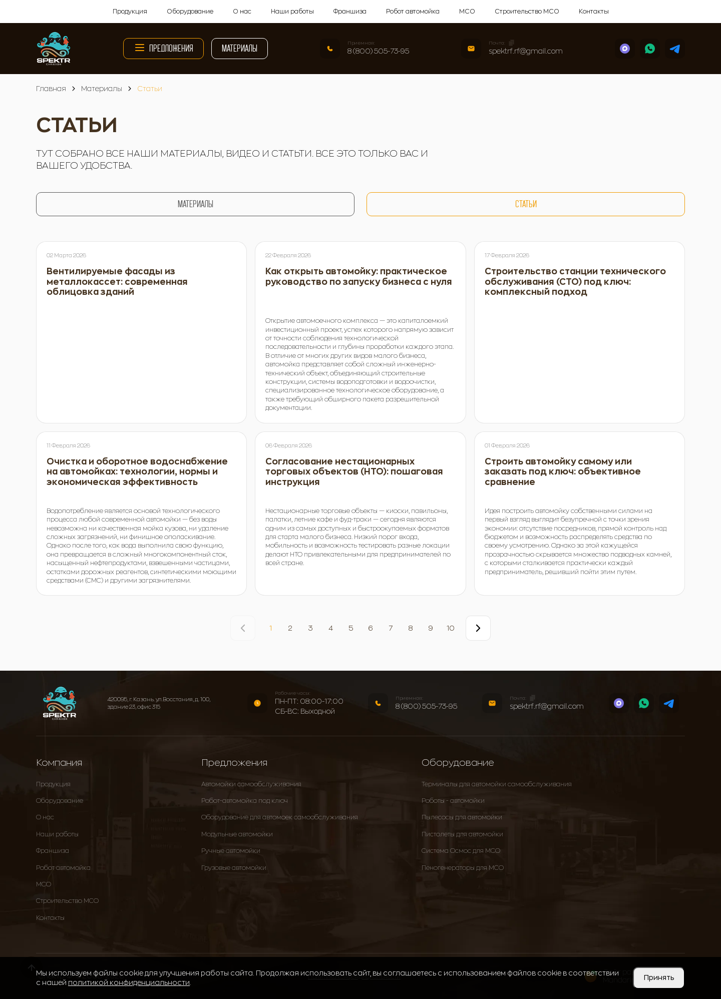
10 (451, 628)
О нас (242, 12)
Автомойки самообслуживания (251, 784)
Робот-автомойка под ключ (244, 801)
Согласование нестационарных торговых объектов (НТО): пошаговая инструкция (354, 471)
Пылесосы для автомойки (462, 817)
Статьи (526, 204)
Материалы (239, 48)
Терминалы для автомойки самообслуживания (497, 784)
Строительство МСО (527, 12)
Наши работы (292, 12)
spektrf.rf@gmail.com (526, 51)
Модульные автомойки (237, 834)
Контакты (594, 12)
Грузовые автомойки (233, 868)
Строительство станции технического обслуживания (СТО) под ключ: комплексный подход (575, 281)
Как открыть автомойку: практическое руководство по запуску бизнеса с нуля (358, 276)
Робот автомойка (413, 12)
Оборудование (190, 12)
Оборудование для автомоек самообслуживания (279, 817)
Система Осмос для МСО (461, 851)
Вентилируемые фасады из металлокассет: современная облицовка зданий (117, 281)
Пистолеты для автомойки (462, 834)
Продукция (130, 12)
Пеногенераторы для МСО (463, 868)
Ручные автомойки (230, 851)
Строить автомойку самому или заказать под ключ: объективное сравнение (563, 471)
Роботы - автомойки (453, 801)
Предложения (163, 48)
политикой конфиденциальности (129, 982)
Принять (659, 977)
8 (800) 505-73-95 (378, 51)
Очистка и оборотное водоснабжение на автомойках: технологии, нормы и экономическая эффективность (137, 471)
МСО (467, 12)
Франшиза (350, 12)
